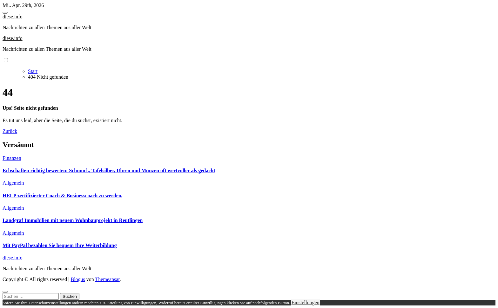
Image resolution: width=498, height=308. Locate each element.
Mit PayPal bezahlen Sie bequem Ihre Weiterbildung (60, 245)
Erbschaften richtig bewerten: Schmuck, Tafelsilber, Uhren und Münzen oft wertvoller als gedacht (109, 170)
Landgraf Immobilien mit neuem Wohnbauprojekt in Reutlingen (73, 220)
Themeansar (107, 279)
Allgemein (13, 183)
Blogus (78, 279)
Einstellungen (306, 302)
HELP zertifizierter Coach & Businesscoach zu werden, (63, 195)
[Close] (5, 292)
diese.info (13, 16)
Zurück (10, 131)
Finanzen (12, 158)
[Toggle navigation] (5, 13)
